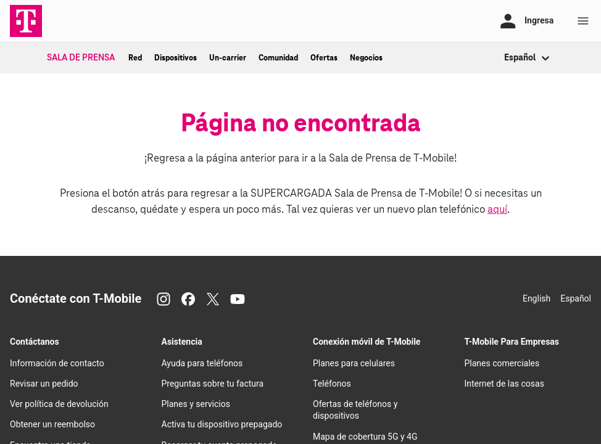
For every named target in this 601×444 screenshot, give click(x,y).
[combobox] (505, 58)
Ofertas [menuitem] (324, 58)
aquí (497, 210)
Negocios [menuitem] (366, 58)
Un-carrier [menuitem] (227, 58)
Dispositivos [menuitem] (175, 58)
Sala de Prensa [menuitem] (81, 58)
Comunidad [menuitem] (278, 58)
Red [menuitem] (135, 58)
